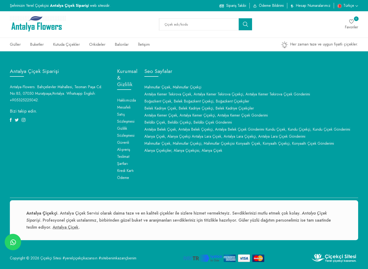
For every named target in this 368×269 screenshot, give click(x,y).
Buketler (37, 44)
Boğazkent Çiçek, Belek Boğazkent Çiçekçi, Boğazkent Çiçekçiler (196, 101)
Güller (15, 44)
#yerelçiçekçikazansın (79, 258)
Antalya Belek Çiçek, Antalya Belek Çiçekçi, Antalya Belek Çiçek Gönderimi (204, 129)
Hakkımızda (126, 100)
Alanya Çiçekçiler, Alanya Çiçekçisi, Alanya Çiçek (183, 150)
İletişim (144, 44)
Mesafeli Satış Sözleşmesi (125, 114)
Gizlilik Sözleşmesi (125, 132)
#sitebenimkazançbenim (117, 258)
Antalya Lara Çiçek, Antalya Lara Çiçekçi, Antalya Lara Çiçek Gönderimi (248, 136)
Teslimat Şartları (123, 160)
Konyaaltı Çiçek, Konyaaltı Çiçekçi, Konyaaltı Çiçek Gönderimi (285, 143)
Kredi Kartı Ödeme (125, 174)
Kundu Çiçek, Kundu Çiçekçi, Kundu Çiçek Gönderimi (307, 129)
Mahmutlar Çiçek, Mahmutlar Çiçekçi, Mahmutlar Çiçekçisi (189, 143)
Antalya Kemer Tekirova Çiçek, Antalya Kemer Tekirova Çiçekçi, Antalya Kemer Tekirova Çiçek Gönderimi (227, 94)
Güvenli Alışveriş (123, 146)
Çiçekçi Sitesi (50, 258)
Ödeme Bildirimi (271, 5)
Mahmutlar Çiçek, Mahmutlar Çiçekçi (172, 87)
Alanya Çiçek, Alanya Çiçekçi (167, 136)
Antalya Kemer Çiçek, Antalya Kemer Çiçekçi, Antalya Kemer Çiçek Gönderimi (206, 115)
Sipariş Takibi (236, 5)
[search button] (245, 24)
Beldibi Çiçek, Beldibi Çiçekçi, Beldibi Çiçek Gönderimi (188, 122)
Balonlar (122, 44)
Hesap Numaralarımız (313, 5)
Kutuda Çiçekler (66, 44)
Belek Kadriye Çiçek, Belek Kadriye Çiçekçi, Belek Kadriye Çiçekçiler (199, 108)
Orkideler (97, 44)
